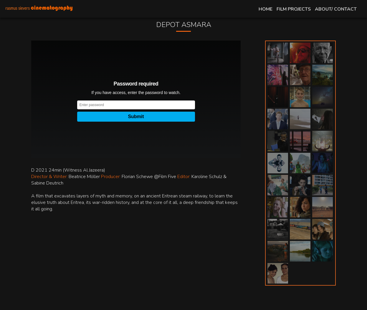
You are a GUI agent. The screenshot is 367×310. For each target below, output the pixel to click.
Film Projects (294, 9)
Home (265, 9)
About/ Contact (336, 9)
